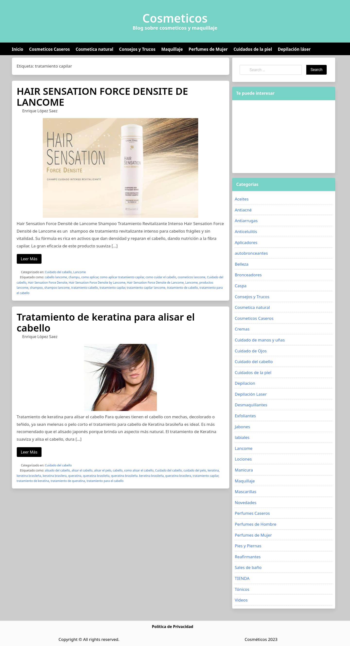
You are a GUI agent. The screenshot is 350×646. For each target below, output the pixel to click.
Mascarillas (245, 491)
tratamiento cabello (84, 288)
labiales (242, 437)
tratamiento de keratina (33, 481)
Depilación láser (294, 49)
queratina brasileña (96, 476)
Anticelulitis (246, 231)
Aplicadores (246, 242)
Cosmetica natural (94, 49)
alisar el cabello (82, 470)
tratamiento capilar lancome (146, 288)
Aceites (241, 199)
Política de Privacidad (172, 626)
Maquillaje (172, 49)
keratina (213, 470)
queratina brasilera (178, 476)
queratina (75, 476)
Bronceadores (248, 275)
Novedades (245, 502)
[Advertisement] (284, 137)
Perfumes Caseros (252, 513)
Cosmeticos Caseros (49, 49)
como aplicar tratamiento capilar (122, 277)
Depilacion (245, 383)
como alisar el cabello (139, 470)
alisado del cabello (57, 470)
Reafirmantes (248, 556)
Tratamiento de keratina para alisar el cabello (106, 322)
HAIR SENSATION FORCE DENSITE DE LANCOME (102, 96)
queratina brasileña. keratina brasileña (137, 476)
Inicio (17, 49)
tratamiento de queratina (68, 481)
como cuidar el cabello (160, 277)
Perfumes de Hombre (255, 524)
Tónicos (242, 589)
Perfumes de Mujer (208, 49)
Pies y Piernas (248, 546)
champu (74, 277)
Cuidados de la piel (252, 49)
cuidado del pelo (194, 470)
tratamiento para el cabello (105, 481)
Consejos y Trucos (137, 49)
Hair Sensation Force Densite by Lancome (97, 282)
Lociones (243, 459)
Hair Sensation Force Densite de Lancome (155, 282)
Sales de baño (248, 567)
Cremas (242, 329)
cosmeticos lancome (191, 277)
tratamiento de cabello (182, 288)
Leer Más (29, 259)
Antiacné (243, 210)
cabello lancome (56, 277)
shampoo (36, 288)
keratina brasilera (55, 476)
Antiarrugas (246, 220)
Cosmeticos (175, 18)
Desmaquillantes (251, 405)
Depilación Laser (251, 394)
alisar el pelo (102, 470)
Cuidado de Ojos (250, 351)
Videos (241, 600)
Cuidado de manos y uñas (260, 340)
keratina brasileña (29, 476)
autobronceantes (251, 253)
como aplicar (89, 277)
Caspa (240, 285)
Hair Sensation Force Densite (47, 282)
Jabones (242, 426)
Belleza (241, 264)
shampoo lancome (56, 288)
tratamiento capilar (112, 288)
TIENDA (242, 578)
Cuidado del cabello (58, 272)
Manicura (244, 470)
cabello (118, 470)
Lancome (79, 272)
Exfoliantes (245, 416)
